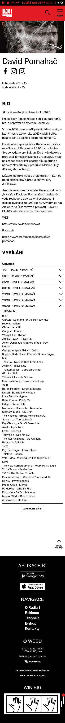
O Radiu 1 (32, 607)
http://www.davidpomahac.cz (21, 224)
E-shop (30, 623)
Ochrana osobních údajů (32, 670)
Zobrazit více (32, 508)
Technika (32, 618)
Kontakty (32, 628)
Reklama (32, 613)
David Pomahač (21, 270)
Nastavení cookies (32, 675)
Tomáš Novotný (34, 2)
